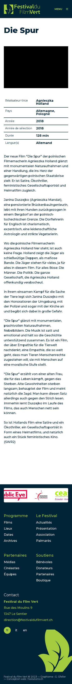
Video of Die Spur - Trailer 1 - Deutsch (36, 67)
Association (45, 534)
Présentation (46, 528)
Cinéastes (11, 568)
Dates (8, 534)
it (16, 630)
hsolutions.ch (35, 679)
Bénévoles (44, 562)
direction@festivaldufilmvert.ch (28, 620)
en (25, 630)
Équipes (10, 574)
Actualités (44, 522)
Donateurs (44, 568)
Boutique (43, 580)
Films (8, 522)
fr (7, 630)
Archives (10, 541)
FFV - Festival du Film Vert (22, 9)
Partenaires (15, 555)
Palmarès (43, 541)
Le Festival (46, 515)
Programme (16, 515)
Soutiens (45, 555)
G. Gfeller (60, 676)
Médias (9, 562)
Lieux (8, 528)
